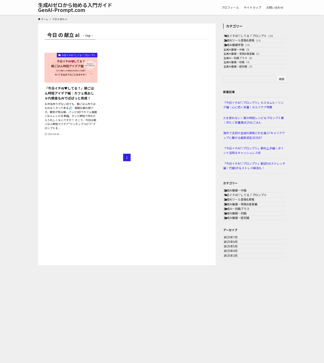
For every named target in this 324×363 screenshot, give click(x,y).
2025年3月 (235, 331)
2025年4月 (235, 323)
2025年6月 (235, 306)
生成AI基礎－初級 (243, 87)
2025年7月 (235, 297)
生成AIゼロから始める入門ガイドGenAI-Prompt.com (75, 7)
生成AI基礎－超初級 (244, 95)
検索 (282, 109)
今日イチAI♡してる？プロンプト (253, 38)
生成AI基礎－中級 (243, 63)
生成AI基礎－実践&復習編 (248, 71)
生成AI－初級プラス (244, 79)
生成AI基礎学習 (241, 55)
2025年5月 (235, 314)
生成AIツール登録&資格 (246, 46)
